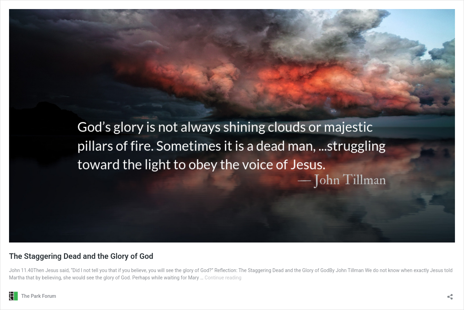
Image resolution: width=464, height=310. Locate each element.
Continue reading (223, 277)
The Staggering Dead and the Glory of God (81, 256)
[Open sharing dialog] (450, 294)
